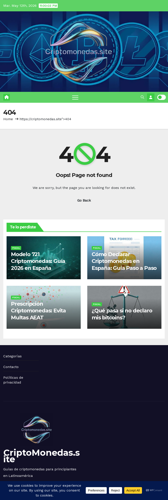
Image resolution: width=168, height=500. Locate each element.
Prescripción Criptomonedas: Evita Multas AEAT (38, 310)
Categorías (12, 356)
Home (8, 119)
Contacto (11, 367)
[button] (142, 97)
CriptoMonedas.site (41, 455)
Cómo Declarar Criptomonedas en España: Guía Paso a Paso (124, 261)
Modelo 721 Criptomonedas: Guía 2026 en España (38, 261)
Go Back (84, 200)
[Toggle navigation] (75, 97)
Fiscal (16, 248)
